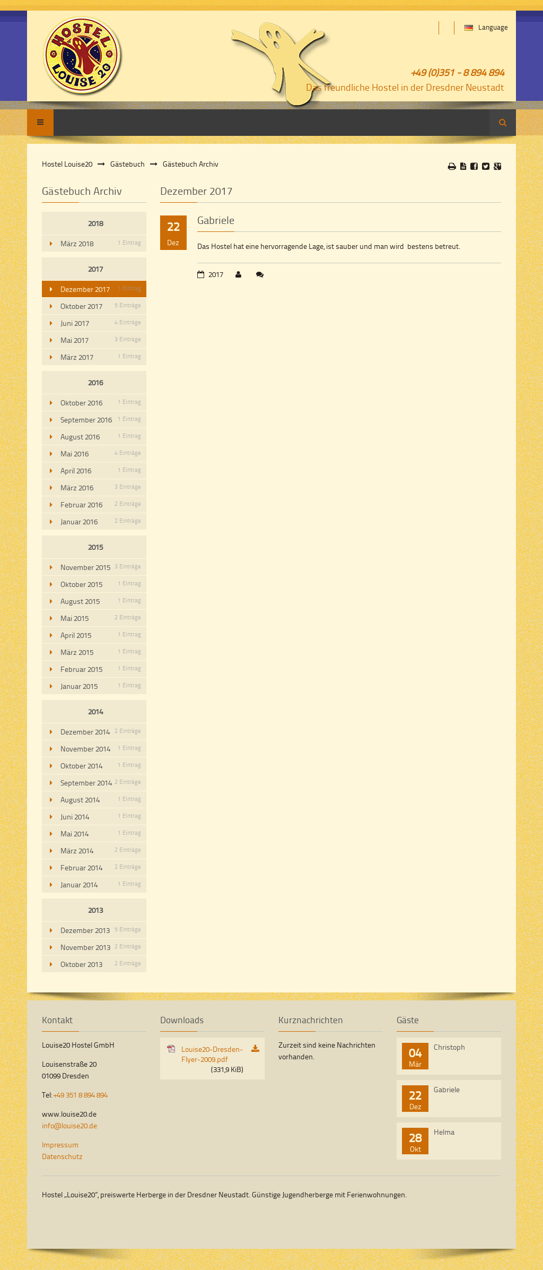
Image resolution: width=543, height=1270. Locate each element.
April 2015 (100, 635)
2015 (95, 547)
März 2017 (100, 357)
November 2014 (100, 749)
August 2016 (100, 436)
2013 (95, 910)
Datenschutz (62, 1156)
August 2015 (100, 601)
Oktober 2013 (100, 964)
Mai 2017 (100, 340)
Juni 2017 (100, 323)
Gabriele (215, 219)
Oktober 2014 (100, 766)
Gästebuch (127, 164)
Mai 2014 (100, 833)
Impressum (60, 1144)
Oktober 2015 (100, 584)
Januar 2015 (100, 686)
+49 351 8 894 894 (81, 1095)
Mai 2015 (100, 618)
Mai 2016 (100, 453)
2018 (95, 223)
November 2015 (100, 567)
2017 (95, 269)
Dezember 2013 (100, 930)
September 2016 (100, 419)
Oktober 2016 (100, 403)
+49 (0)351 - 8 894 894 (457, 72)
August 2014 (100, 799)
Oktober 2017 (100, 306)
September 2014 (100, 782)
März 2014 (100, 850)
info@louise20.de (69, 1125)
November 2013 (100, 947)
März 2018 (100, 243)
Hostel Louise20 (67, 164)
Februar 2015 (100, 669)
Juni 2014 (100, 816)
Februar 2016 (100, 504)
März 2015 (100, 652)
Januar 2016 (100, 521)
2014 (95, 711)
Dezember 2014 (100, 732)
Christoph (449, 1047)
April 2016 (100, 470)
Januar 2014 (100, 884)
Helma (444, 1132)
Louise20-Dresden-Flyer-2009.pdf (212, 1059)
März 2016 (100, 487)
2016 (95, 382)
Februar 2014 (100, 867)
